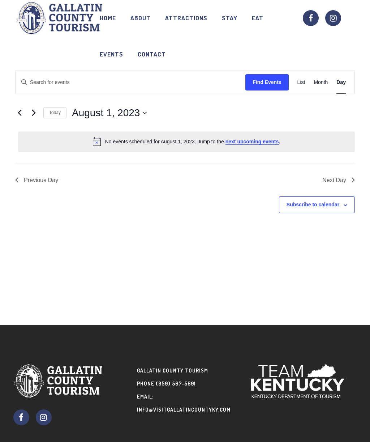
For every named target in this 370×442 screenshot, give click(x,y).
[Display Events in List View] (301, 82)
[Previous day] (19, 113)
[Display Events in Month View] (321, 82)
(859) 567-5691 (176, 383)
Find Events (267, 82)
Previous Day (36, 180)
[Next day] (33, 113)
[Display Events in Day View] (341, 82)
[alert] (186, 141)
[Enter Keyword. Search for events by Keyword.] (130, 82)
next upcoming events (252, 141)
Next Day (338, 180)
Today (55, 112)
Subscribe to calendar (313, 204)
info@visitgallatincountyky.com (184, 410)
